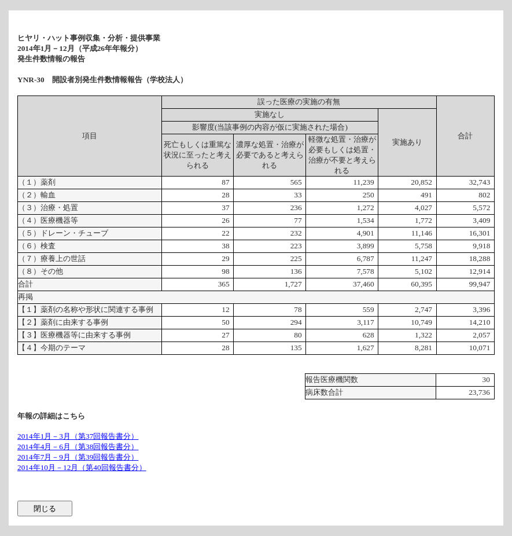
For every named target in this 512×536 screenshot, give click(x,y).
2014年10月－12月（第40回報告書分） (81, 467)
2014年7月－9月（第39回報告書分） (77, 457)
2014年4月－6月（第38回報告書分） (77, 446)
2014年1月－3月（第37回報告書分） (77, 436)
